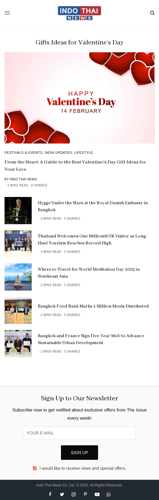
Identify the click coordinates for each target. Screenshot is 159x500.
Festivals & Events (24, 152)
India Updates (58, 152)
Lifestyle (83, 152)
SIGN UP (79, 452)
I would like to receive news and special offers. (83, 468)
